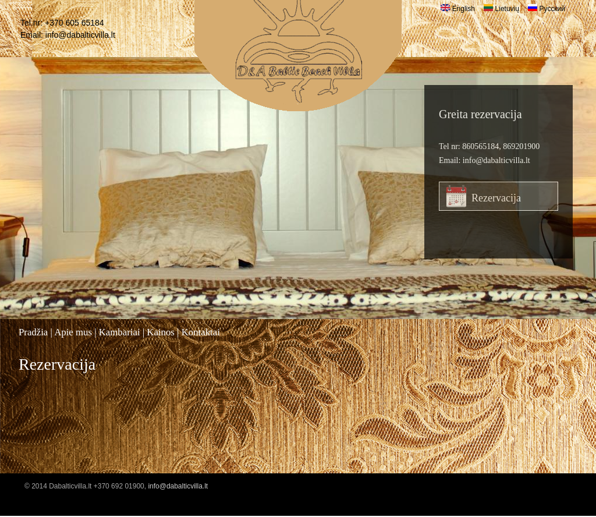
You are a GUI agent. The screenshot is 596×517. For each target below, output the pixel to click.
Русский (546, 9)
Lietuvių (501, 9)
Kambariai (119, 332)
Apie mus (73, 332)
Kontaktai (201, 332)
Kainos (161, 332)
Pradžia (33, 332)
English (458, 9)
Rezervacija (496, 198)
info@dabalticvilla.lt (80, 35)
